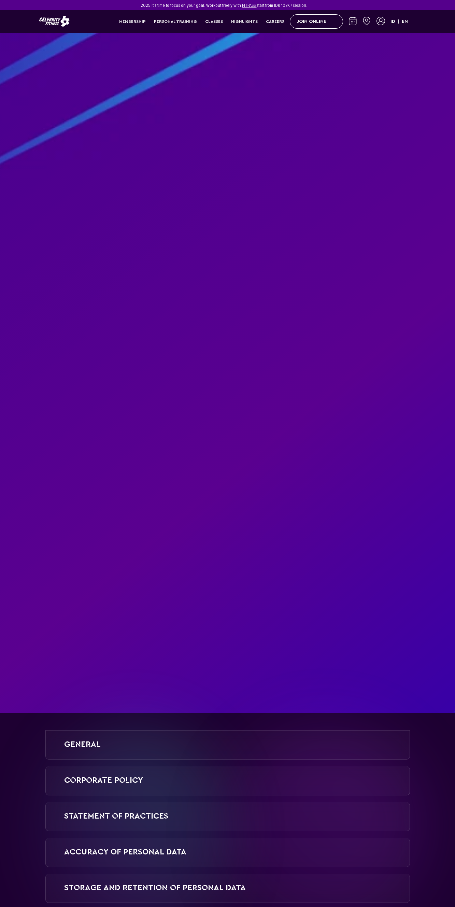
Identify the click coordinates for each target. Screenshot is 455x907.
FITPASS (249, 5)
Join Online (316, 21)
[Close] (412, 5)
